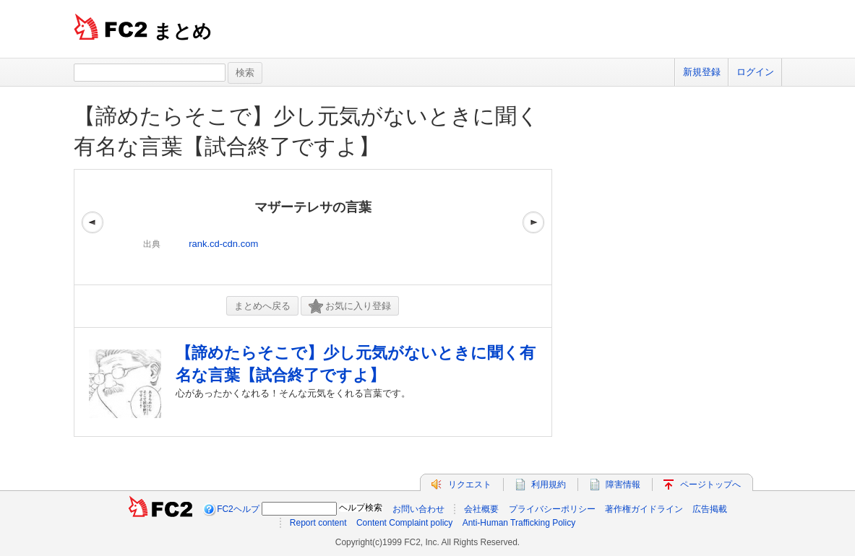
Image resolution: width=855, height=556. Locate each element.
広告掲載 (709, 509)
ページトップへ (710, 484)
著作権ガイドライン (644, 509)
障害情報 (623, 484)
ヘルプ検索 (360, 507)
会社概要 (481, 509)
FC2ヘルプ (238, 509)
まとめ (182, 31)
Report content (318, 523)
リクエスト (469, 484)
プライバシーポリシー (552, 509)
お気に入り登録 (350, 306)
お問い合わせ (418, 509)
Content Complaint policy (404, 523)
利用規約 (548, 484)
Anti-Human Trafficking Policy (519, 523)
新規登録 (702, 71)
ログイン (755, 71)
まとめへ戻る (262, 305)
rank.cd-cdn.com (223, 243)
